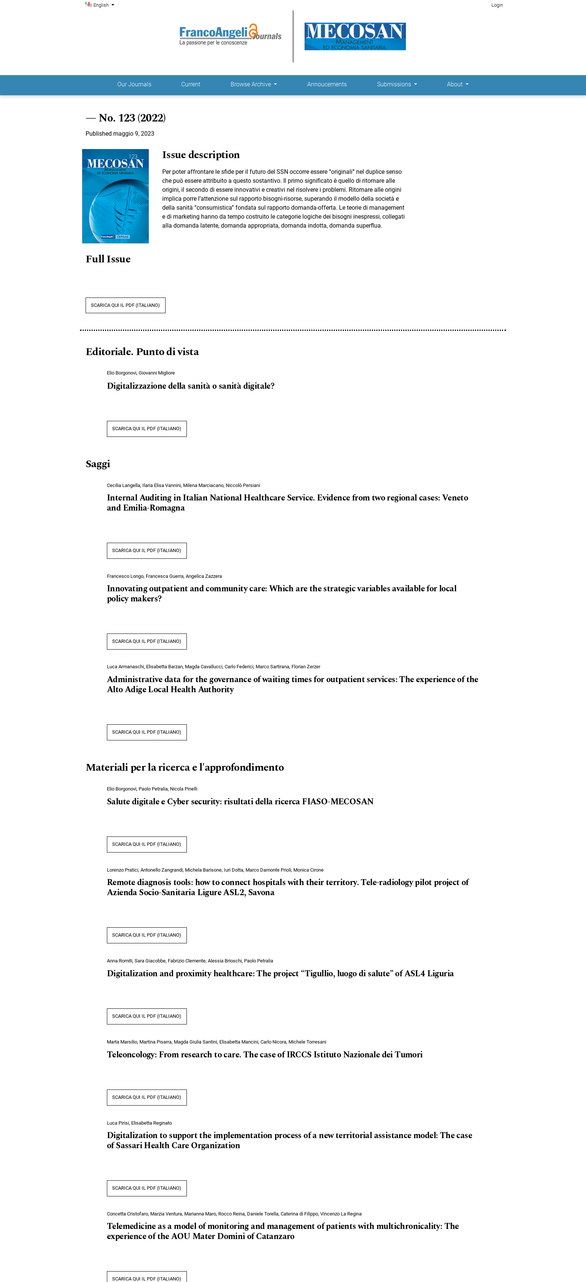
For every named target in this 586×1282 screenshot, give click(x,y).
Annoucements (327, 84)
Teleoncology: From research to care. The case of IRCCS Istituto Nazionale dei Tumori (265, 1055)
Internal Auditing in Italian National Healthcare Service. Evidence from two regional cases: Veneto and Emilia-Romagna (287, 503)
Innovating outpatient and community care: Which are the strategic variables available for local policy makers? (281, 594)
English (104, 4)
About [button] (455, 84)
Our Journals (134, 84)
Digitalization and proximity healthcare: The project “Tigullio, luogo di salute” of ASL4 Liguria (280, 974)
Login (497, 5)
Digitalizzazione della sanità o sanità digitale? (190, 386)
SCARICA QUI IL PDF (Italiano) (125, 305)
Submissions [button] (395, 84)
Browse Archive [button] (251, 84)
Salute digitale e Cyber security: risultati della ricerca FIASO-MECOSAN (240, 802)
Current (190, 84)
